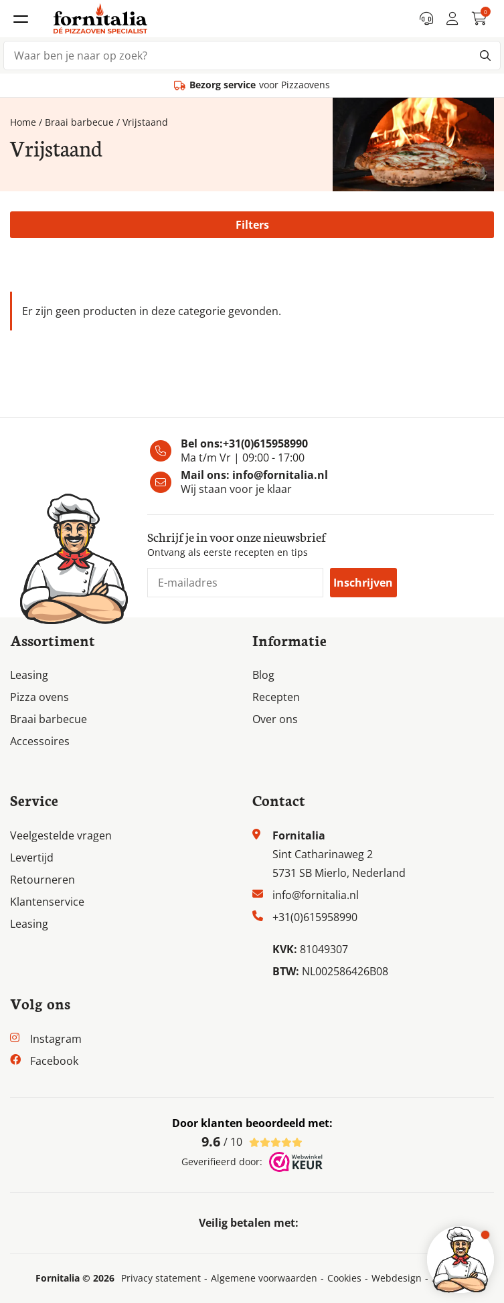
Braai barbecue (79, 122)
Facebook (54, 1061)
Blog (263, 675)
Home (23, 122)
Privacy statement (161, 1278)
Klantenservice (47, 901)
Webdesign (396, 1278)
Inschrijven (363, 582)
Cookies (344, 1278)
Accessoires (40, 741)
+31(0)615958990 (265, 443)
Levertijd (32, 857)
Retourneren (42, 879)
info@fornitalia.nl (280, 475)
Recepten (276, 697)
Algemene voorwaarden (264, 1278)
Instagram (56, 1038)
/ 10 (252, 1142)
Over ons (275, 719)
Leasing (29, 675)
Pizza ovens (39, 697)
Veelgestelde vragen (61, 835)
